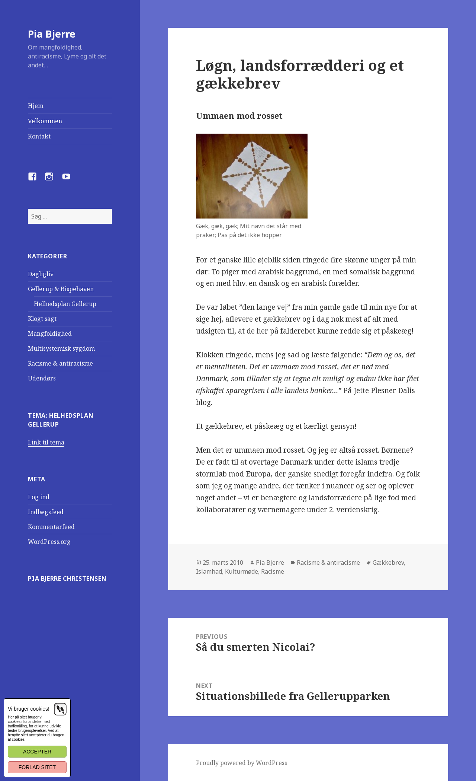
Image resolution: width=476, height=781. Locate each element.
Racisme (272, 571)
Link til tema (46, 442)
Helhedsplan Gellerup (65, 304)
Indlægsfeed (46, 512)
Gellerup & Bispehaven (61, 289)
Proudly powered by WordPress (241, 763)
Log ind (38, 497)
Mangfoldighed (50, 333)
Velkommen (45, 121)
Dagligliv (41, 274)
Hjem (36, 106)
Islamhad (209, 571)
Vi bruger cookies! (28, 709)
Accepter (37, 752)
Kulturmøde (241, 571)
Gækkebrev (388, 562)
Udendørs (42, 378)
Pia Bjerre (51, 34)
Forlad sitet (37, 767)
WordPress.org (49, 542)
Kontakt (39, 136)
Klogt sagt (42, 319)
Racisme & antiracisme (60, 363)
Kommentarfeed (51, 527)
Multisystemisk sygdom (61, 348)
